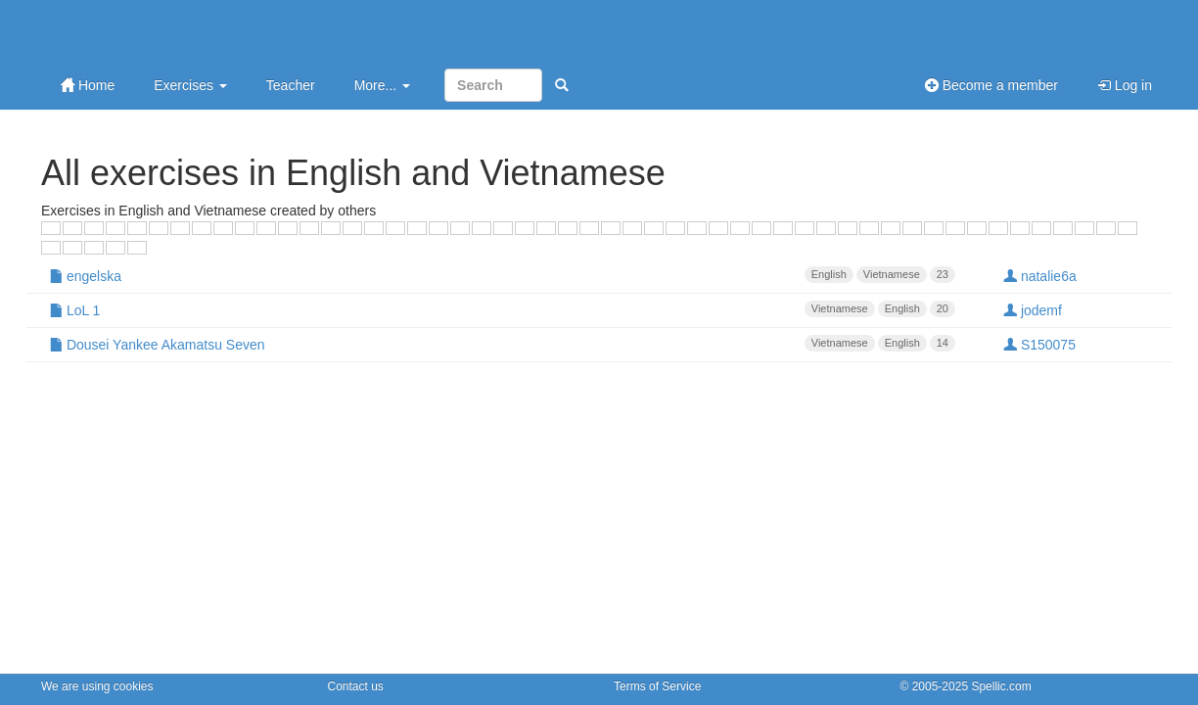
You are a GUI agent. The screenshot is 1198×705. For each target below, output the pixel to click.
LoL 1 (502, 309)
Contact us (356, 686)
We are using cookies (97, 686)
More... (382, 85)
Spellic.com (1001, 686)
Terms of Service (657, 686)
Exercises (190, 85)
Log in (1124, 85)
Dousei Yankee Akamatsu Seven (502, 343)
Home (88, 85)
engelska (502, 275)
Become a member (991, 85)
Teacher (290, 85)
